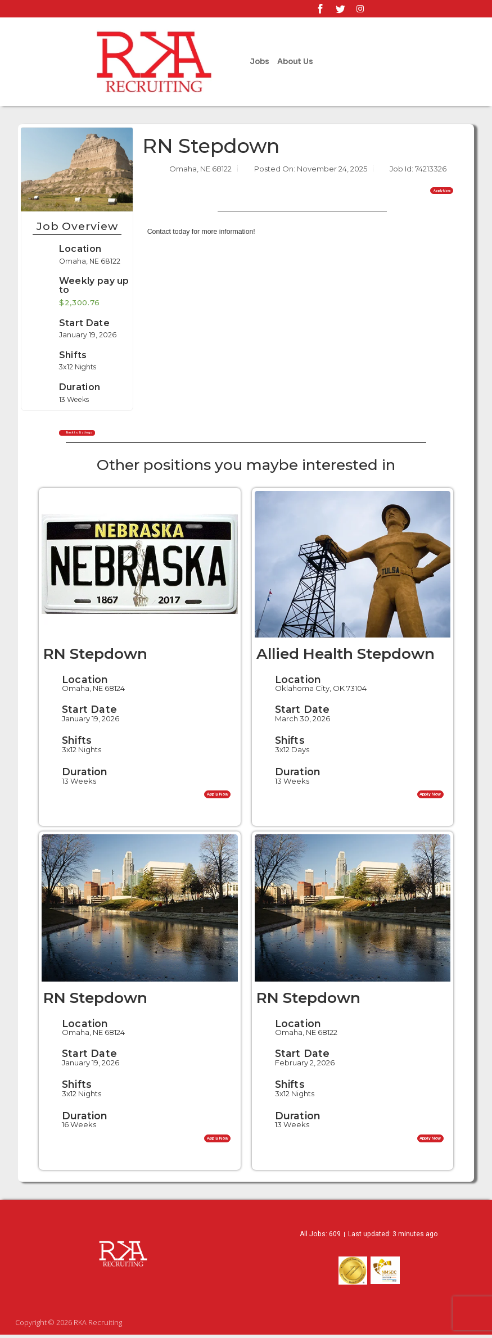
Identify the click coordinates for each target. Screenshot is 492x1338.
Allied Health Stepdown (345, 657)
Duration (85, 775)
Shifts (77, 743)
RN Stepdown (95, 657)
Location (78, 248)
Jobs (259, 61)
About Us (295, 61)
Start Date (89, 712)
